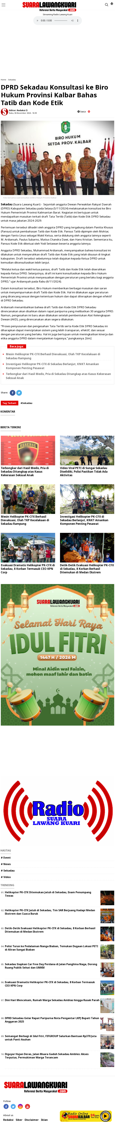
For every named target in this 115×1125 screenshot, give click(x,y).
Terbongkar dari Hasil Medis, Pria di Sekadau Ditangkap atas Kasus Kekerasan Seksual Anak (25, 471)
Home (3, 79)
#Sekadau (26, 403)
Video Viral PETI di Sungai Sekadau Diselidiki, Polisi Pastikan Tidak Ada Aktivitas (84, 471)
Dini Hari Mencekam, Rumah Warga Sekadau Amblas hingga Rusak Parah (52, 1000)
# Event (6, 857)
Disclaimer (32, 1120)
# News (6, 864)
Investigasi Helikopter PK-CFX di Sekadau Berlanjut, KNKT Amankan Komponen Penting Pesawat (84, 520)
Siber (19, 1120)
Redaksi (8, 1120)
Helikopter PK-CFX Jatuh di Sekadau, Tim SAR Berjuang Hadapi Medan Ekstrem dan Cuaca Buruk (50, 911)
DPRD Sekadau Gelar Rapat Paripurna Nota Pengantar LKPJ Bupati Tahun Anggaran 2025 (52, 1019)
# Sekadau (8, 870)
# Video (6, 877)
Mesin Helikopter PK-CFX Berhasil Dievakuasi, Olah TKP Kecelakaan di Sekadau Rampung (25, 520)
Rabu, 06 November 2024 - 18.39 (23, 113)
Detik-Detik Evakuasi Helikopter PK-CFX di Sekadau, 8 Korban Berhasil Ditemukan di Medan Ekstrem (87, 568)
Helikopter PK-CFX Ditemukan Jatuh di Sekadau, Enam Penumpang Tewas (48, 893)
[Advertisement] (57, 51)
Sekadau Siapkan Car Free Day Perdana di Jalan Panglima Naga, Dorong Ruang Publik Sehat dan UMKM (51, 965)
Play (105, 1116)
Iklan (44, 1120)
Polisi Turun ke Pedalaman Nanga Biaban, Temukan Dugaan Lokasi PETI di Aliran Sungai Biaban (51, 947)
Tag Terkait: (9, 403)
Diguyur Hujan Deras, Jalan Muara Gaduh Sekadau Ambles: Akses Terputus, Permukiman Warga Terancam (47, 1055)
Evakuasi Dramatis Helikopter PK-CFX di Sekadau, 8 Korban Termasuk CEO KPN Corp (28, 568)
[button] (111, 2)
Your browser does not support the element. (57, 20)
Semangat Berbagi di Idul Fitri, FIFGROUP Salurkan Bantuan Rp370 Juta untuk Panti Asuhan (51, 1037)
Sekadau (12, 79)
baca (82, 111)
